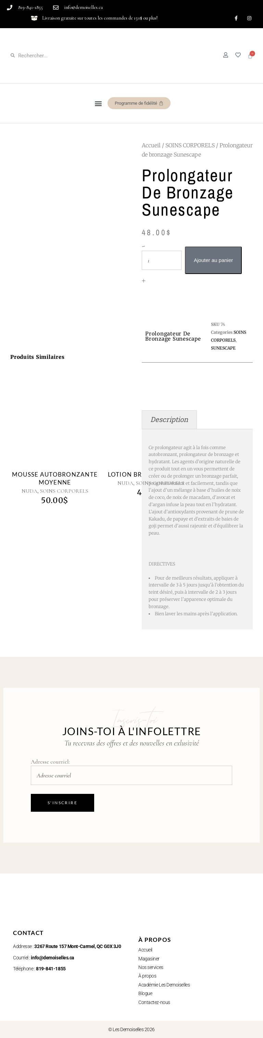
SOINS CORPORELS (190, 145)
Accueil (151, 145)
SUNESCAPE (223, 348)
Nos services (150, 967)
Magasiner (149, 958)
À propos (147, 976)
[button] (98, 103)
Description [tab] (169, 419)
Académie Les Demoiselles (164, 985)
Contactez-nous (154, 1002)
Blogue (145, 993)
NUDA (29, 491)
